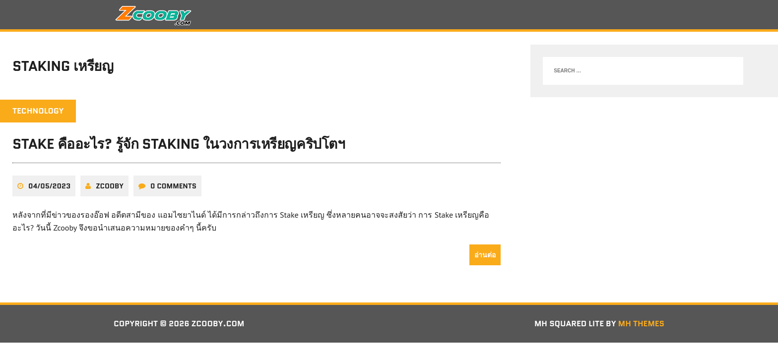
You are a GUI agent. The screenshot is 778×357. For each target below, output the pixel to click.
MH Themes (641, 323)
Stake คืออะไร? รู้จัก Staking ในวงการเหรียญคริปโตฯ (178, 144)
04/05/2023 (49, 186)
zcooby (110, 186)
